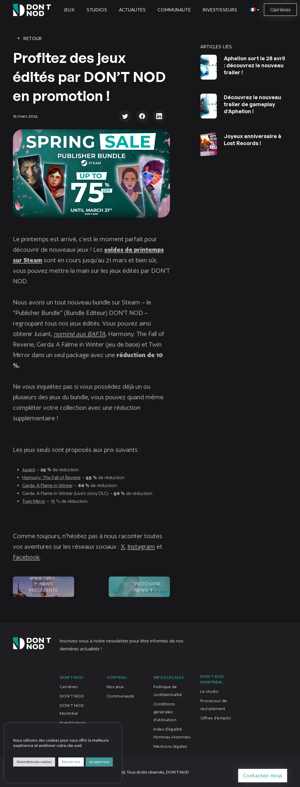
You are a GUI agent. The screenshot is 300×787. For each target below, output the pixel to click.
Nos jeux (115, 686)
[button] (253, 10)
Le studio (209, 691)
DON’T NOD (72, 696)
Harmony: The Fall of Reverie (51, 482)
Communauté (174, 10)
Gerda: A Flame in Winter (47, 490)
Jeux (69, 10)
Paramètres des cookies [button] (34, 762)
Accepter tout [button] (99, 762)
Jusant (28, 474)
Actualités (132, 10)
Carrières (280, 10)
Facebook (26, 562)
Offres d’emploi (215, 718)
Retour (29, 38)
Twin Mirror (33, 506)
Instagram (141, 551)
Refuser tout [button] (71, 762)
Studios (97, 10)
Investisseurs (220, 10)
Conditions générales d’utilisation (165, 712)
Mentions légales (171, 746)
